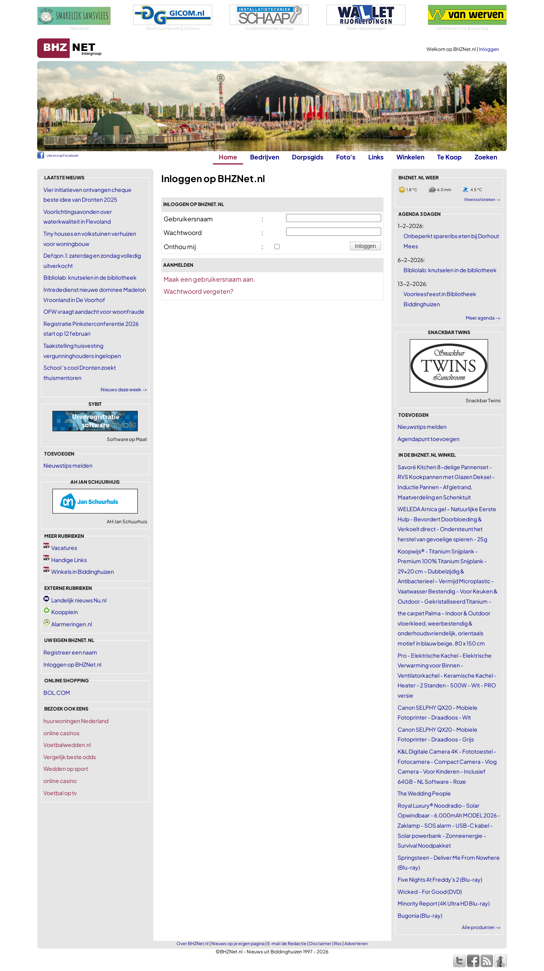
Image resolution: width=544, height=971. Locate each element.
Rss (338, 943)
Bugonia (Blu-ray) (420, 915)
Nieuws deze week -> (124, 389)
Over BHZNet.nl (193, 943)
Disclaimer (320, 943)
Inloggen (489, 49)
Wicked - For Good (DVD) (430, 891)
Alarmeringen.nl (71, 623)
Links (376, 157)
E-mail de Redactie (286, 943)
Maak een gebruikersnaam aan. (209, 279)
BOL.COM (56, 692)
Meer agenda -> (483, 318)
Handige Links (69, 559)
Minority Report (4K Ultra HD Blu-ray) (444, 903)
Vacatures (64, 547)
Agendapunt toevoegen (428, 438)
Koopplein (64, 611)
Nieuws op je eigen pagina (238, 943)
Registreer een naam (70, 652)
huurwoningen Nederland (75, 720)
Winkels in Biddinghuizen (82, 571)
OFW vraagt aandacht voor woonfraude (93, 311)
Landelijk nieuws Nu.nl (78, 600)
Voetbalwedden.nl (67, 744)
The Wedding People (424, 793)
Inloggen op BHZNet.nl (72, 664)
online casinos (61, 732)
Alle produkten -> (481, 927)
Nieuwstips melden (67, 465)
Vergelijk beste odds (69, 756)
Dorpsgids (307, 157)
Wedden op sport (65, 768)
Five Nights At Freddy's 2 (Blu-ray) (440, 879)
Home (228, 157)
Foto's (345, 157)
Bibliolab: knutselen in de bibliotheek (90, 277)
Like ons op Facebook (62, 155)
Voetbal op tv (60, 792)
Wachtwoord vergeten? (198, 291)
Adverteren (355, 943)
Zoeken (486, 157)
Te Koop (449, 157)
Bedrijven (264, 157)
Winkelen (410, 157)
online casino (60, 780)
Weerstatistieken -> (482, 199)
